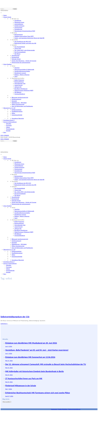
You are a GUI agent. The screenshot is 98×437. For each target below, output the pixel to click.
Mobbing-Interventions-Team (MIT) (24, 36)
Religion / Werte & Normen (21, 74)
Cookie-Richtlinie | (63, 409)
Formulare (9, 125)
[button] (4, 10)
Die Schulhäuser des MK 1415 (22, 41)
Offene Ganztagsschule (18, 104)
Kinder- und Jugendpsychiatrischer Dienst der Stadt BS (29, 38)
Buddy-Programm (19, 80)
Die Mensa (17, 53)
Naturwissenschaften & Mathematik (24, 69)
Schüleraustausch (16, 99)
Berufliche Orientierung (20, 88)
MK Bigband (17, 92)
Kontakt (8, 130)
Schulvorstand (18, 27)
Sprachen (17, 67)
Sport (15, 76)
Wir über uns (15, 19)
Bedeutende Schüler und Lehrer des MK (25, 43)
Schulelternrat (18, 29)
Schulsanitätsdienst (19, 94)
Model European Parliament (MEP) (23, 90)
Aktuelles (8, 123)
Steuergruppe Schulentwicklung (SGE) (24, 31)
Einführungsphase (16, 109)
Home (5, 15)
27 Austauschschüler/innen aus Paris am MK (23, 378)
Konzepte (14, 101)
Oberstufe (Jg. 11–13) (9, 108)
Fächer (13, 66)
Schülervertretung (19, 26)
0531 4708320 (5, 135)
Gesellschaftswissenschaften (22, 71)
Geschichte (15, 39)
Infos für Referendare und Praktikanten (22, 106)
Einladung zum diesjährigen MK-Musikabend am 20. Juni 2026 (31, 343)
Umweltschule (15, 55)
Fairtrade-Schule (16, 59)
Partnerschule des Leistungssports (21, 62)
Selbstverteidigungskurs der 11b (15, 316)
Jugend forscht (18, 85)
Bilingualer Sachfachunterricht (20, 97)
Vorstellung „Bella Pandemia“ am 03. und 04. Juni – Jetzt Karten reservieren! (36, 350)
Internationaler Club (19, 83)
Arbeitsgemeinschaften (18, 78)
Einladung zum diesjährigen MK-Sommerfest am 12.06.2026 (30, 357)
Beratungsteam (18, 34)
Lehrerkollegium (18, 24)
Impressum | (54, 409)
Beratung (14, 33)
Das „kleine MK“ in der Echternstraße (24, 50)
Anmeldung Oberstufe (18, 118)
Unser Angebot (7, 64)
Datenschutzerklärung (74, 409)
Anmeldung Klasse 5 (8, 120)
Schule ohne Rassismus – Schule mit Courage (24, 60)
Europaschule (15, 57)
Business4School (19, 81)
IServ (4, 132)
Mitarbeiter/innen (19, 22)
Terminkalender (10, 129)
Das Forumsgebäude (20, 52)
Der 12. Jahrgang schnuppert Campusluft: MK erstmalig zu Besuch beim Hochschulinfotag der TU (45, 364)
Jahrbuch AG (17, 87)
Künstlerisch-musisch (20, 73)
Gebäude (14, 45)
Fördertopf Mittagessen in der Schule (20, 385)
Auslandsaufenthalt (17, 115)
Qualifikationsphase (17, 111)
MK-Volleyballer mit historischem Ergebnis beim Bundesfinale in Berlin (34, 371)
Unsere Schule (7, 17)
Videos (8, 127)
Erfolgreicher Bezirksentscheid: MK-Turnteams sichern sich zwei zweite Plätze (37, 393)
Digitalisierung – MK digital (19, 102)
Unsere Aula (17, 48)
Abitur (13, 113)
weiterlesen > (4, 323)
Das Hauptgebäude (19, 46)
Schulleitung (17, 20)
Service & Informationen (10, 122)
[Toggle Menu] (1, 154)
